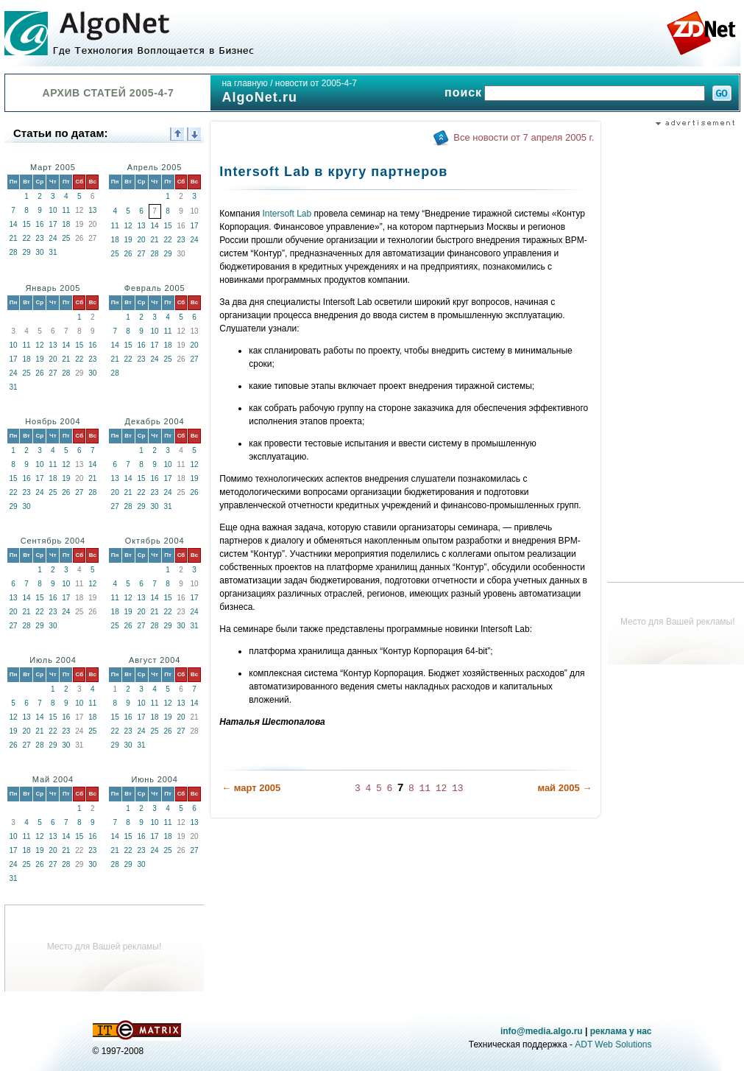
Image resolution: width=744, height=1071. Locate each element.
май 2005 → (564, 787)
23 (39, 238)
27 (142, 254)
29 (26, 252)
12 (128, 226)
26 (128, 254)
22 (26, 238)
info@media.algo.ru (541, 1031)
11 (66, 210)
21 (13, 238)
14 (13, 224)
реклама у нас (621, 1031)
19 (128, 240)
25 (66, 238)
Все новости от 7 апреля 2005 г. (523, 137)
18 (66, 224)
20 (142, 240)
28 (13, 252)
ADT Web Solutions (613, 1044)
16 (39, 224)
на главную (244, 83)
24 (53, 238)
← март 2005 (251, 787)
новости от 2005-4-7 (316, 83)
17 (53, 224)
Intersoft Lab (287, 213)
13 (92, 210)
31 (53, 252)
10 (53, 210)
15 (26, 224)
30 (39, 252)
